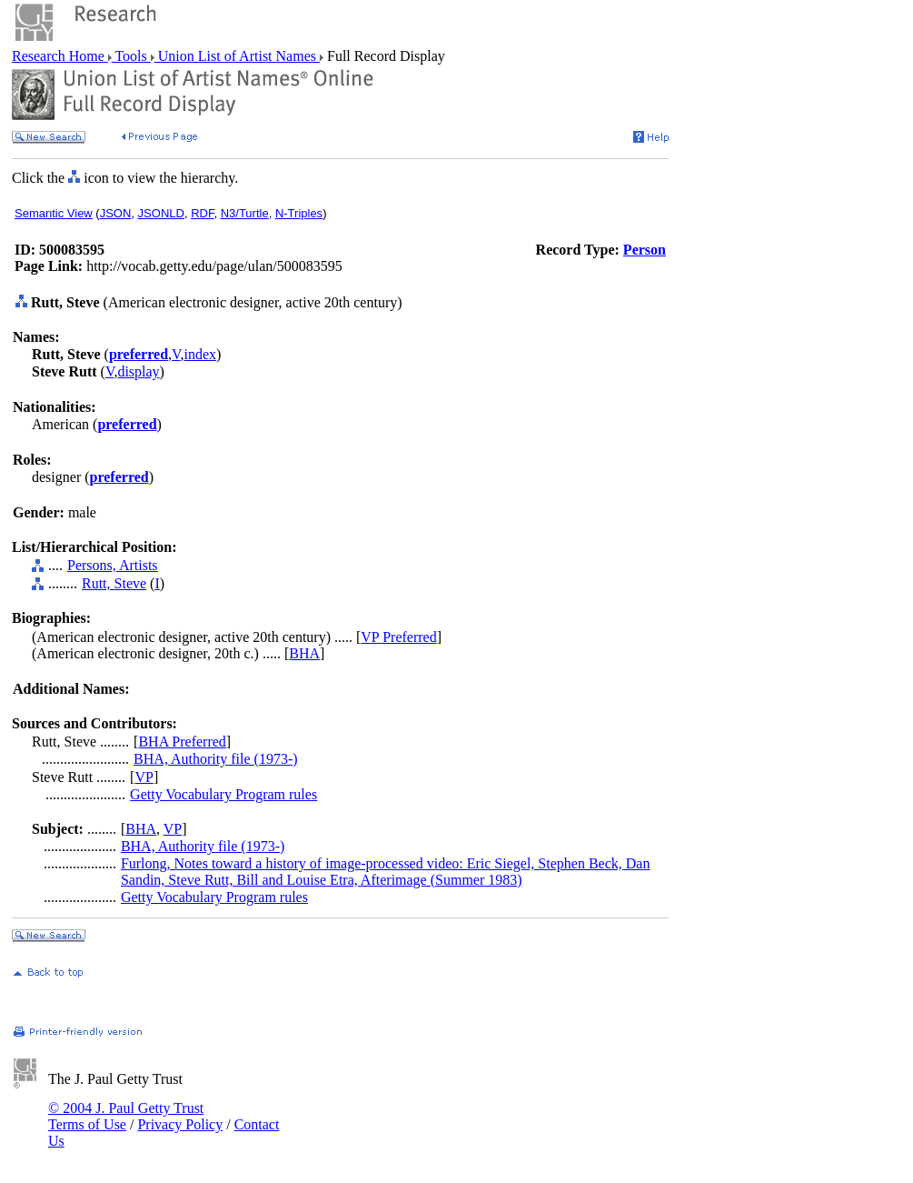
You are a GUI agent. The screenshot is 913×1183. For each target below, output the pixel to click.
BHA (304, 653)
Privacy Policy (180, 1124)
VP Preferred (398, 637)
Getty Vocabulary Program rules (223, 794)
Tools (131, 56)
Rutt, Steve (114, 583)
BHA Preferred (181, 741)
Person (644, 249)
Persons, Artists (112, 565)
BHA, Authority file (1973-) (215, 759)
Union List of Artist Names (237, 56)
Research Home (60, 56)
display (138, 371)
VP (143, 777)
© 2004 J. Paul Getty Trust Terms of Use (125, 1116)
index (200, 354)
